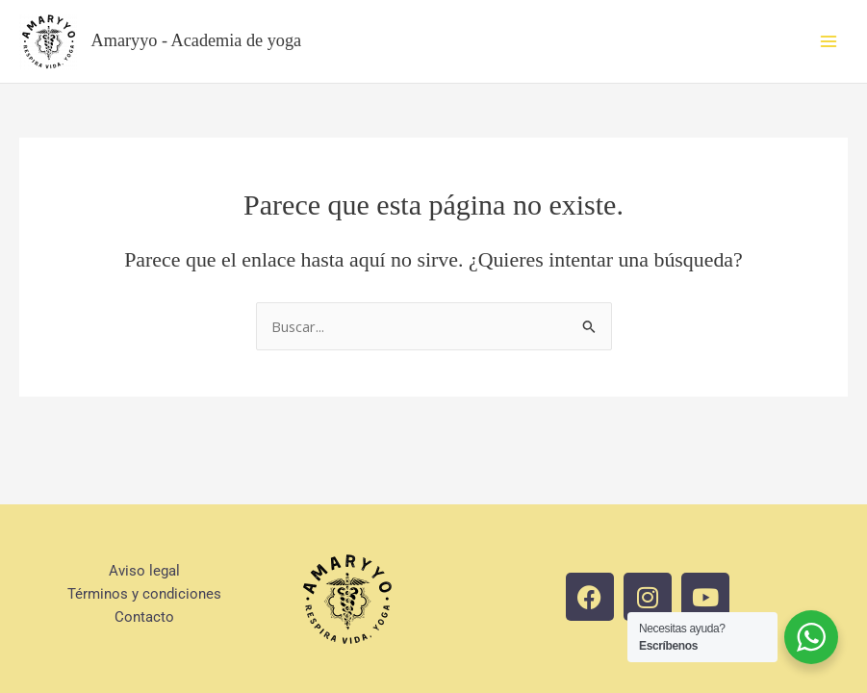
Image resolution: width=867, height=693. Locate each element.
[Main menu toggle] (828, 41)
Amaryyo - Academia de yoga (196, 40)
